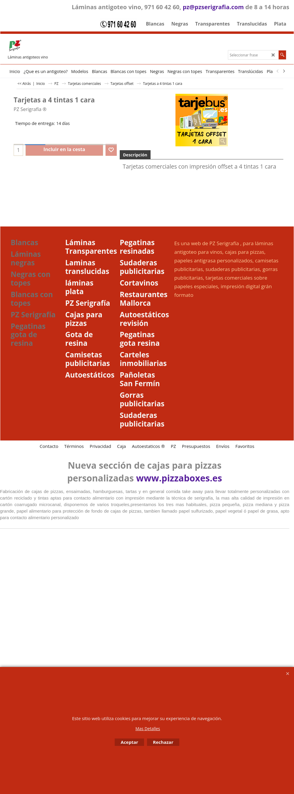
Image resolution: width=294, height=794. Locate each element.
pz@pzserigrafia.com (213, 7)
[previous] (277, 71)
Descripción (135, 155)
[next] (283, 71)
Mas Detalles (147, 728)
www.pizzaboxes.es (179, 478)
